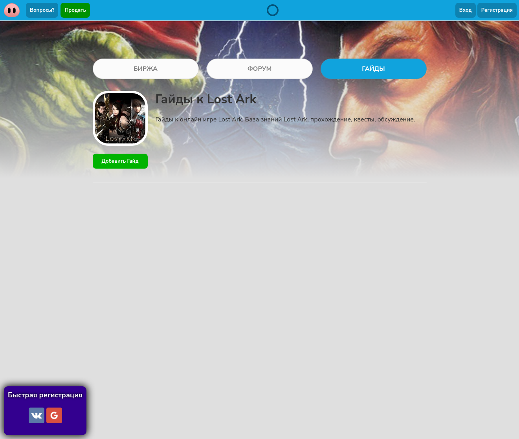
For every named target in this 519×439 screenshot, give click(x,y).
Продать (75, 10)
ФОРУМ (260, 68)
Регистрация (497, 10)
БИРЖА (146, 68)
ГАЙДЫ (373, 68)
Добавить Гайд (120, 161)
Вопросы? (42, 10)
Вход (465, 10)
